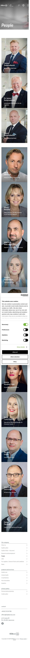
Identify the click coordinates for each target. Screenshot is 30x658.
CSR (2, 558)
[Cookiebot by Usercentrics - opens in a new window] (21, 295)
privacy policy (5, 588)
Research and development (8, 553)
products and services (7, 569)
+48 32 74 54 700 (6, 611)
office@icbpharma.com (8, 614)
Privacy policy (23, 638)
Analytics (3, 583)
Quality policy (4, 548)
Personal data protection (7, 591)
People (3, 556)
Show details (21, 347)
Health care (4, 572)
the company (5, 542)
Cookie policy (4, 594)
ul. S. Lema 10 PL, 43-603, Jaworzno (7, 619)
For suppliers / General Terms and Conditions (12, 561)
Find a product (19, 5)
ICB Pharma (8, 5)
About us (3, 545)
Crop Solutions (5, 577)
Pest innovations (5, 580)
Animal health (4, 575)
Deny (15, 361)
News (2, 564)
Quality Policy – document (7, 550)
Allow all (15, 352)
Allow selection (15, 357)
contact (3, 606)
